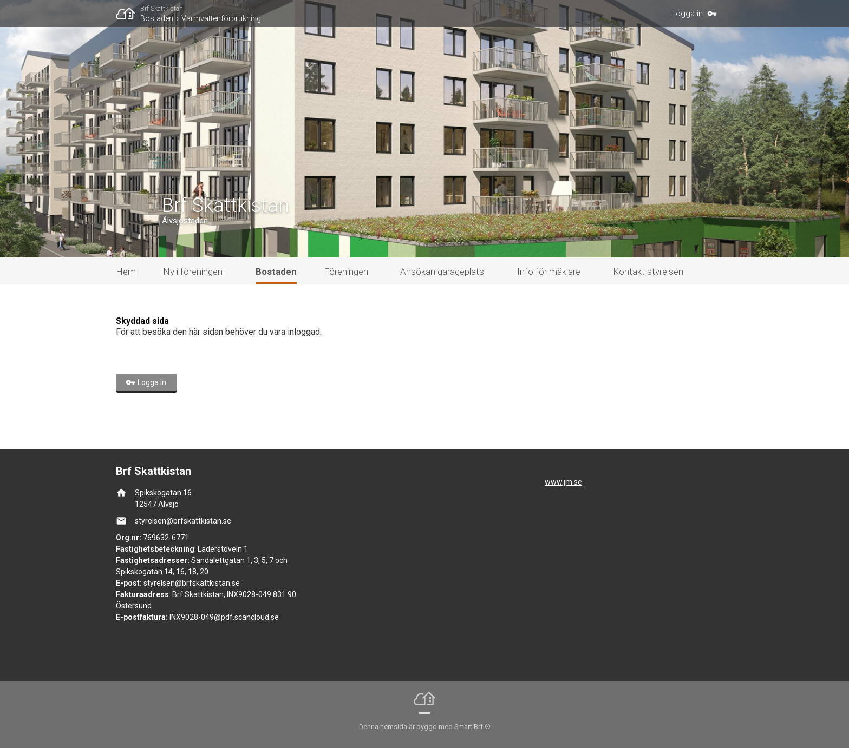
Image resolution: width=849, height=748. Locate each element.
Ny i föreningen (193, 271)
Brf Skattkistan (161, 8)
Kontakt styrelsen (648, 271)
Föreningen (346, 271)
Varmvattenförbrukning (221, 18)
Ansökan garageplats (442, 271)
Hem (126, 271)
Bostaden (156, 18)
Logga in (687, 13)
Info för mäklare (548, 271)
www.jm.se (563, 482)
